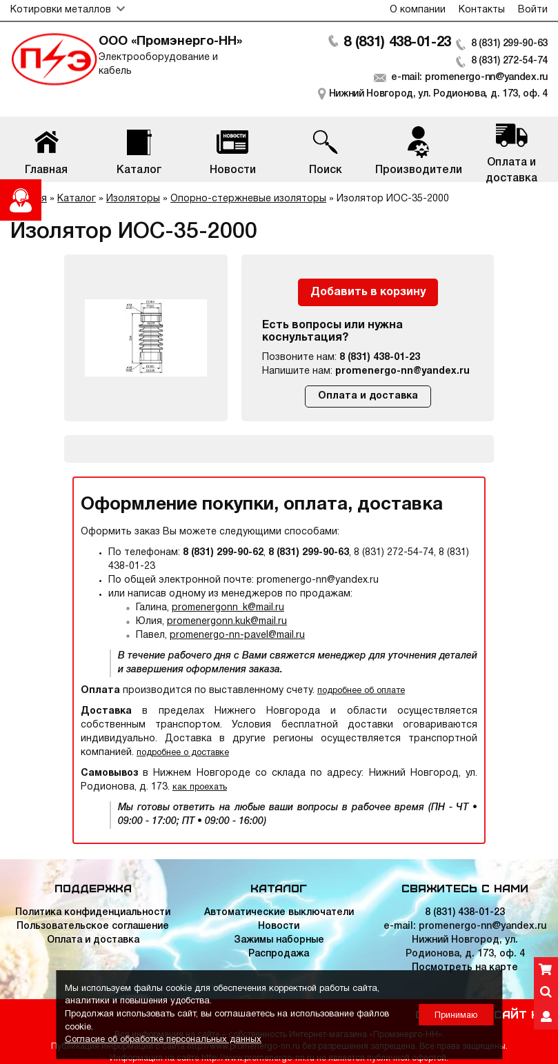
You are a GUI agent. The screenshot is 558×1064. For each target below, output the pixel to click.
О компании (418, 10)
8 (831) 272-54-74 (509, 61)
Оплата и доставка (368, 396)
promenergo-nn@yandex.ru (402, 371)
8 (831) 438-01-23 (397, 43)
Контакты (482, 10)
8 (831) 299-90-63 (509, 43)
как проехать (199, 787)
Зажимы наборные (279, 940)
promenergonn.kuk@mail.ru (227, 621)
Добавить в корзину (368, 292)
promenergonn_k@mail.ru (228, 607)
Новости (278, 926)
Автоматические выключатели (279, 912)
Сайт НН (521, 1013)
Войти (533, 10)
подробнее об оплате (361, 690)
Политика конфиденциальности (92, 912)
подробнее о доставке (183, 752)
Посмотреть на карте (465, 967)
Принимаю (456, 1015)
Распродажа (278, 954)
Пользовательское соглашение (93, 926)
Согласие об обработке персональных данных (163, 1040)
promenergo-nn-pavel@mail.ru (237, 635)
